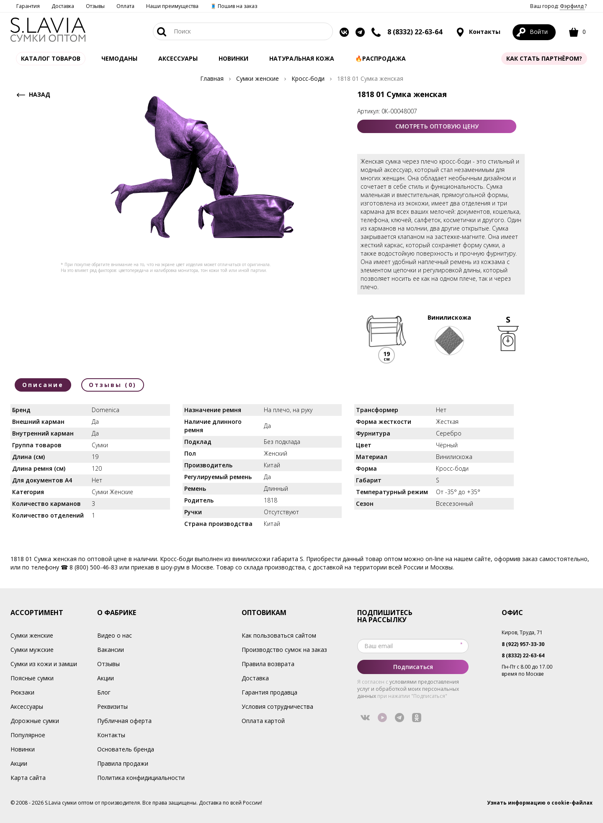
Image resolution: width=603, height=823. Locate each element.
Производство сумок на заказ (284, 650)
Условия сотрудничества (277, 706)
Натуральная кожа (301, 58)
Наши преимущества (172, 6)
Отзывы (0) (113, 385)
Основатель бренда (125, 749)
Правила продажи (122, 763)
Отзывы (95, 6)
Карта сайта (28, 778)
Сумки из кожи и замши (43, 664)
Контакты (478, 32)
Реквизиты (112, 706)
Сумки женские (31, 635)
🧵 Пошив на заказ (233, 6)
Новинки (233, 58)
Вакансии (110, 650)
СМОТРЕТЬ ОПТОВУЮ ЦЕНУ (437, 126)
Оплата (125, 6)
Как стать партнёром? (544, 58)
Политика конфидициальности (141, 778)
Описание (43, 385)
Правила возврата (268, 664)
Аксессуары (26, 706)
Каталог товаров (50, 58)
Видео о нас (114, 635)
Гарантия (28, 6)
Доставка (63, 6)
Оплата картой (263, 721)
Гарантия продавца (269, 692)
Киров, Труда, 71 (522, 632)
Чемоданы (119, 58)
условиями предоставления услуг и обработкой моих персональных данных (408, 689)
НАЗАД (32, 94)
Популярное (27, 735)
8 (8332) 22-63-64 (414, 31)
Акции (18, 763)
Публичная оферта (124, 721)
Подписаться (413, 667)
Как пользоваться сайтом (279, 635)
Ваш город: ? (558, 6)
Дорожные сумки (34, 721)
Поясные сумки (32, 678)
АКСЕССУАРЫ (178, 58)
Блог (104, 692)
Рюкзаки (22, 692)
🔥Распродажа (380, 58)
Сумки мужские (32, 650)
